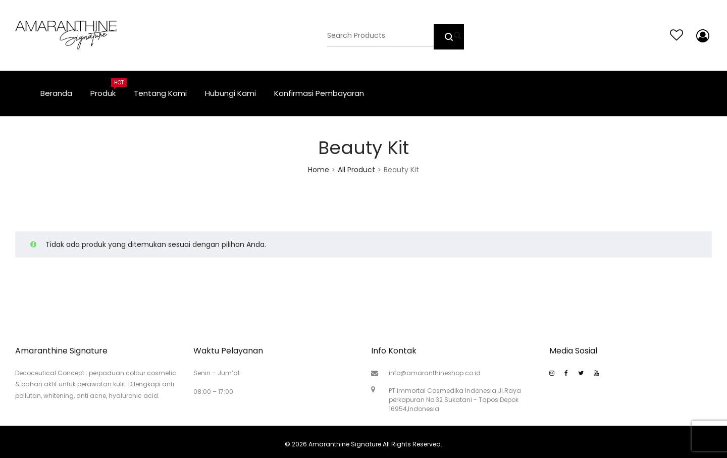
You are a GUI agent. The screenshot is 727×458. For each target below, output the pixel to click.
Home (318, 170)
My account (700, 35)
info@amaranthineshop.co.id (435, 373)
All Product (356, 170)
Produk (107, 88)
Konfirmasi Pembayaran (319, 93)
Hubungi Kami (230, 93)
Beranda (56, 93)
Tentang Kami (160, 93)
